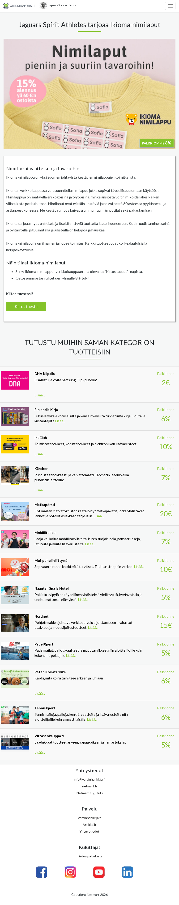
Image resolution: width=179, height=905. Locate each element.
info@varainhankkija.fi (89, 779)
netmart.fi (89, 786)
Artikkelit (89, 825)
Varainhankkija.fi (89, 818)
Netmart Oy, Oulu (90, 793)
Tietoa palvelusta (89, 856)
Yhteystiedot (89, 831)
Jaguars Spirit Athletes (57, 5)
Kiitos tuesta (26, 306)
